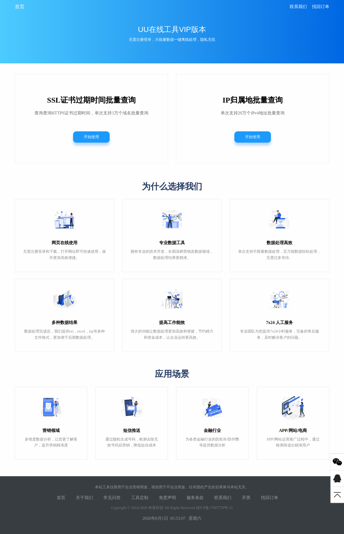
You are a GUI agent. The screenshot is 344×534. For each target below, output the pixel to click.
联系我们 (298, 6)
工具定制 (139, 497)
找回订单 (320, 6)
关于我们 (84, 497)
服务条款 (195, 497)
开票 (246, 497)
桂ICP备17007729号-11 (214, 508)
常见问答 (112, 497)
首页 (19, 6)
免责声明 (167, 497)
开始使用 (91, 137)
